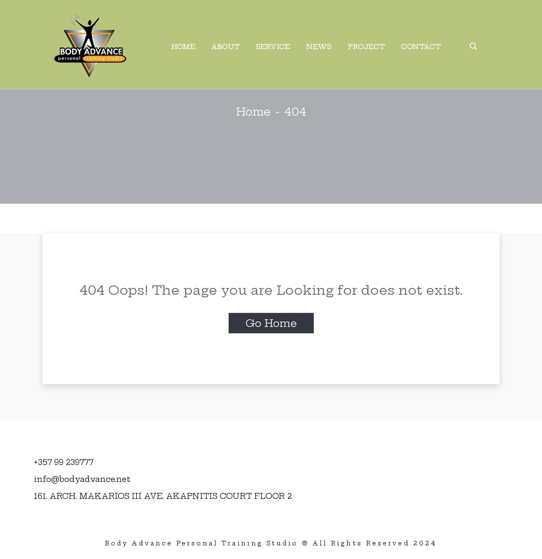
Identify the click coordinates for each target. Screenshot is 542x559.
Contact (421, 46)
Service (273, 46)
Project (366, 46)
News (319, 46)
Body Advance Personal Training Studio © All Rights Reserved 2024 (271, 543)
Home (183, 46)
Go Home (271, 323)
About (225, 46)
